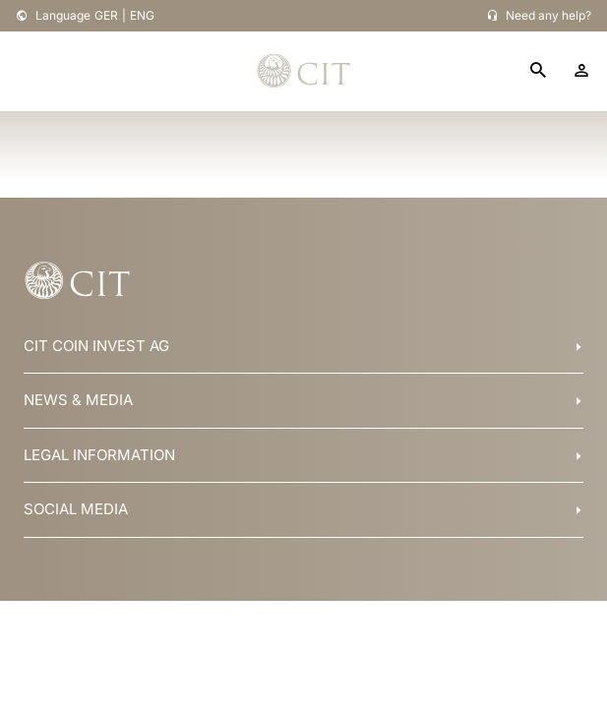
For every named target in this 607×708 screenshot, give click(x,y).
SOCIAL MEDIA (76, 509)
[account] (581, 71)
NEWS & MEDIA (78, 399)
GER (106, 15)
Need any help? (548, 15)
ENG (142, 15)
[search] (538, 71)
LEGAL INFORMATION (99, 454)
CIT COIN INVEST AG (96, 345)
